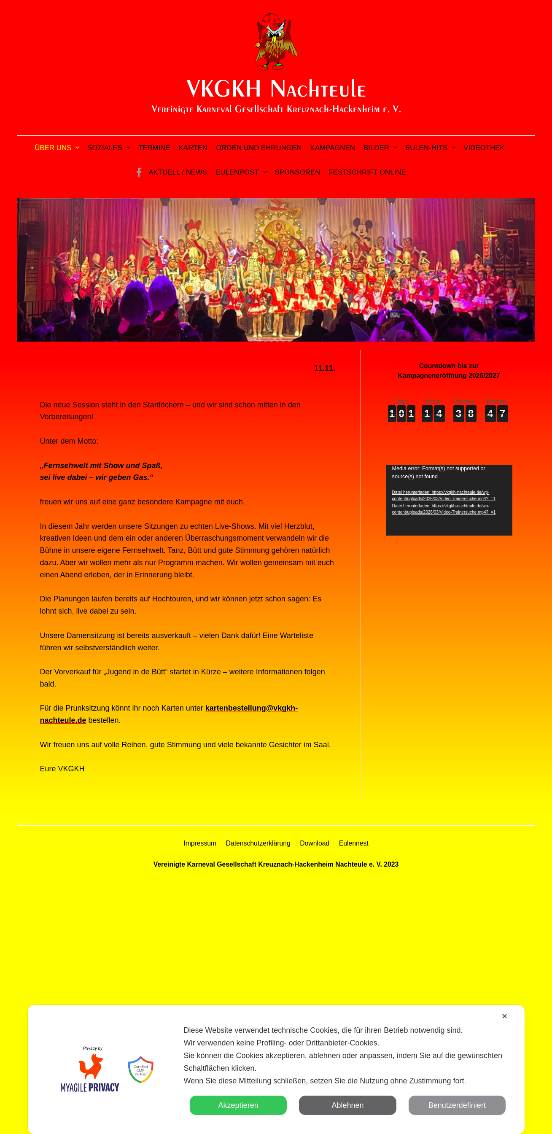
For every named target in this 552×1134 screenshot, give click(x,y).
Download (314, 843)
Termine (154, 148)
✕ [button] (504, 1016)
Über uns (53, 148)
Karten (193, 148)
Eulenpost (236, 172)
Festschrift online (367, 172)
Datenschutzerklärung (258, 843)
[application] (449, 500)
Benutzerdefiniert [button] (457, 1105)
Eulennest (354, 843)
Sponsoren (297, 172)
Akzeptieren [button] (238, 1105)
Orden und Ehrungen (259, 148)
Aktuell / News (177, 172)
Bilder (376, 148)
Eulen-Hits (426, 148)
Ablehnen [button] (347, 1105)
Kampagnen (332, 148)
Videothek (484, 148)
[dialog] (275, 1069)
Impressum (199, 843)
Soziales (104, 148)
